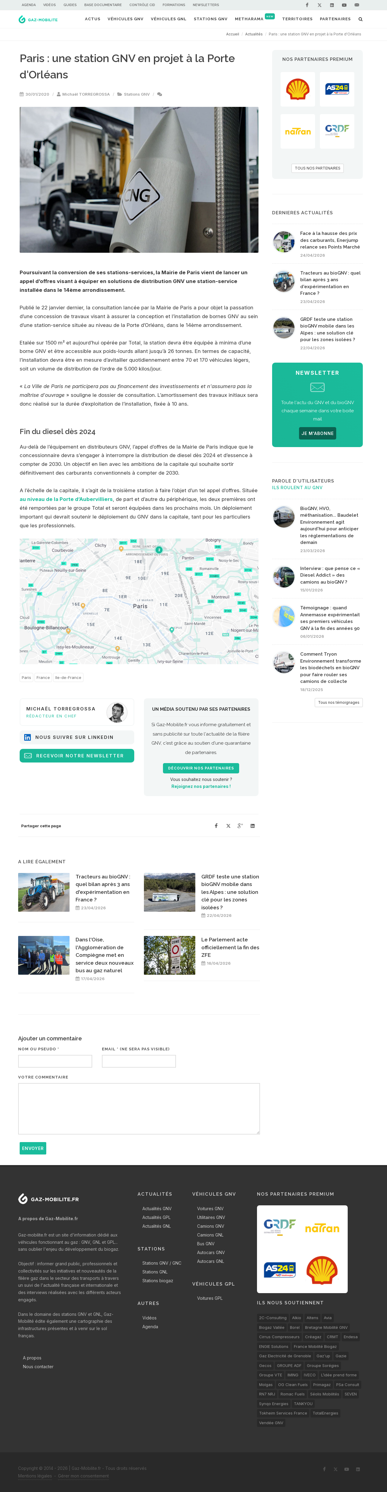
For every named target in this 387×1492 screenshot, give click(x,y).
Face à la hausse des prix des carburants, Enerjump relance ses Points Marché (330, 240)
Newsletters (206, 5)
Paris (26, 677)
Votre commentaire (43, 1077)
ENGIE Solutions (273, 1346)
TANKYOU (303, 1403)
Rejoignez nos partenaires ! (201, 786)
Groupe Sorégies (323, 1365)
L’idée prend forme (339, 1374)
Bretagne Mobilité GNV (326, 1327)
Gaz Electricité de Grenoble (285, 1355)
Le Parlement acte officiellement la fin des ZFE (230, 947)
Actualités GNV (157, 1208)
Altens (312, 1317)
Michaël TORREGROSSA (86, 94)
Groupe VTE (270, 1374)
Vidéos (49, 5)
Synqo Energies (273, 1403)
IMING (293, 1374)
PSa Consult (347, 1384)
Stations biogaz (157, 1280)
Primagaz (322, 1384)
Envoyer (33, 1148)
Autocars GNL (210, 1261)
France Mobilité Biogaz (315, 1346)
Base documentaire (103, 5)
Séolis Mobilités (324, 1394)
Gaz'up (323, 1355)
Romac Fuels (293, 1394)
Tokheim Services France (283, 1413)
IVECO (310, 1374)
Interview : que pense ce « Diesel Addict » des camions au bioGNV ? (330, 575)
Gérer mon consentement (83, 1475)
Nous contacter (38, 1366)
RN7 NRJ (267, 1394)
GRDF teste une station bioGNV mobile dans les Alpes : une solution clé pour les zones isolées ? (230, 892)
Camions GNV (210, 1226)
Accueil (232, 34)
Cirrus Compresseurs (279, 1336)
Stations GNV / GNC (161, 1263)
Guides (70, 5)
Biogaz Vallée (272, 1327)
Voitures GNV (210, 1208)
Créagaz (313, 1336)
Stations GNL (154, 1271)
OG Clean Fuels (293, 1384)
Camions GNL (210, 1234)
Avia (328, 1317)
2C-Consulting (273, 1317)
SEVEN (351, 1394)
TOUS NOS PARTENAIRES (317, 168)
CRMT (332, 1336)
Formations (174, 5)
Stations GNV (137, 94)
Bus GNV (206, 1243)
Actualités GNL (156, 1226)
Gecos (265, 1365)
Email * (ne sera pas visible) (136, 1049)
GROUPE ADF (289, 1365)
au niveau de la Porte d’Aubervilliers (66, 499)
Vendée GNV (271, 1422)
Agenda (29, 5)
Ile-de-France (68, 677)
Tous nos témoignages (338, 702)
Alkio (296, 1317)
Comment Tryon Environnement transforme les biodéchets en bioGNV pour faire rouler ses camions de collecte (330, 667)
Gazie (341, 1355)
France (43, 677)
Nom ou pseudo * (38, 1049)
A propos (32, 1357)
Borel (295, 1327)
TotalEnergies (325, 1413)
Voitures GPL (210, 1298)
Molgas (266, 1384)
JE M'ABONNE (317, 433)
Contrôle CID (142, 5)
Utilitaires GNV (211, 1217)
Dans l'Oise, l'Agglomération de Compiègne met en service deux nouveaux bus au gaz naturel (105, 955)
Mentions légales (35, 1475)
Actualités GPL (156, 1217)
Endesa (351, 1336)
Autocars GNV (211, 1252)
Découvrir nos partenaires (201, 768)
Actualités (254, 34)
